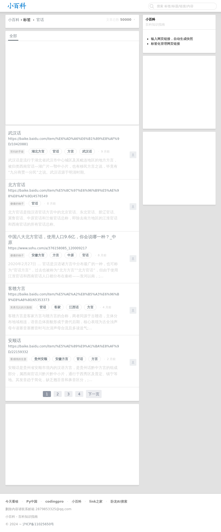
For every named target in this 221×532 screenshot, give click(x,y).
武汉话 (14, 133)
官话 (40, 20)
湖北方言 (38, 151)
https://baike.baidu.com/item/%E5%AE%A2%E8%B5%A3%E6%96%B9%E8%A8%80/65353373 (63, 297)
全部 (13, 36)
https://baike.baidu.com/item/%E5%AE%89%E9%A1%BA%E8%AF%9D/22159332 (63, 349)
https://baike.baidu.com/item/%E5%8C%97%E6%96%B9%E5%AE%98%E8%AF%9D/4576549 (63, 193)
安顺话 (14, 340)
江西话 (74, 307)
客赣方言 (16, 288)
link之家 (95, 501)
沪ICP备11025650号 (38, 524)
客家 (57, 307)
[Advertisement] (179, 92)
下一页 (93, 394)
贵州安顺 (40, 359)
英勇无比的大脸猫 (21, 307)
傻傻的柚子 (17, 203)
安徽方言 (38, 255)
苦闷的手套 (17, 151)
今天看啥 (11, 501)
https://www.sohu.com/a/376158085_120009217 (47, 248)
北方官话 (16, 184)
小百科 (13, 20)
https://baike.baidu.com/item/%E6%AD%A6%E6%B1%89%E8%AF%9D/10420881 (63, 141)
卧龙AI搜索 (118, 501)
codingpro (54, 501)
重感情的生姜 (18, 359)
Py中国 (31, 501)
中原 (70, 255)
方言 (70, 151)
